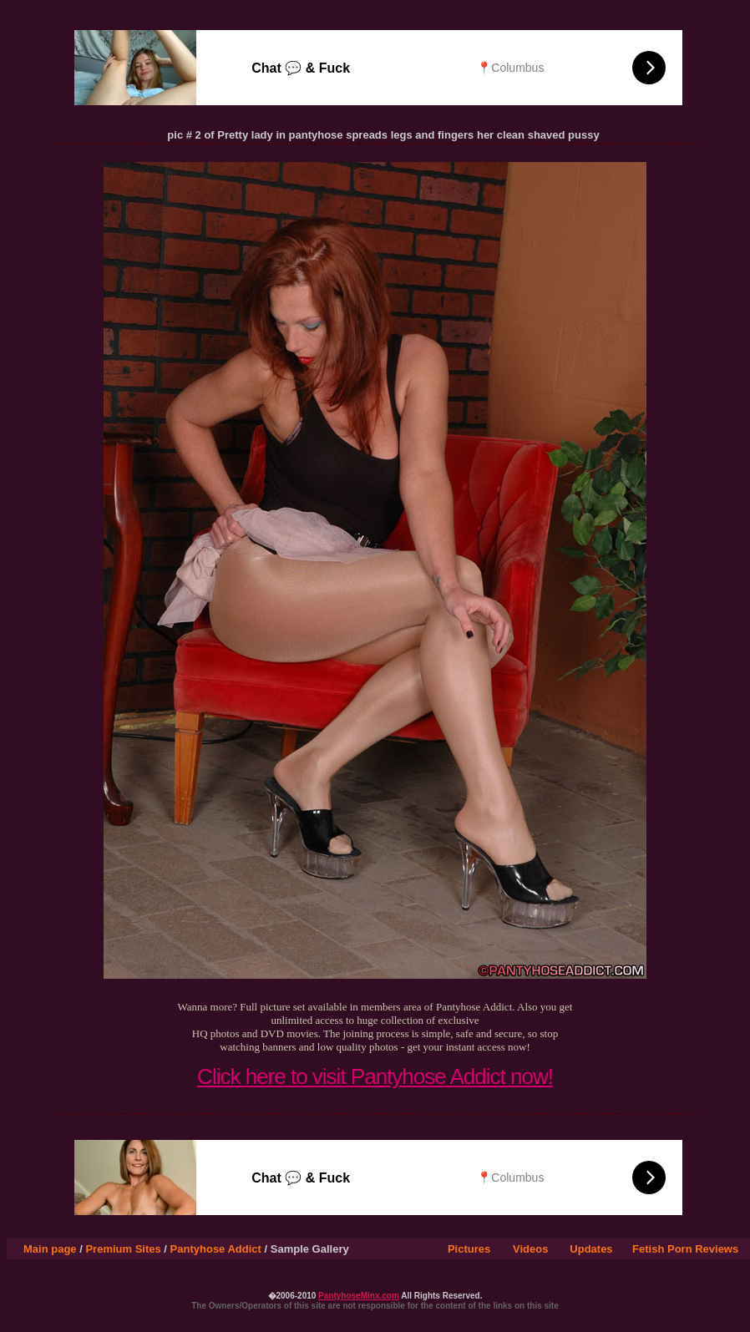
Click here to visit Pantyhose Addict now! (375, 1076)
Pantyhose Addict (215, 1249)
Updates (591, 1249)
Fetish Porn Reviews (685, 1249)
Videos (530, 1249)
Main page (50, 1249)
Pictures (469, 1249)
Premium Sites (122, 1249)
